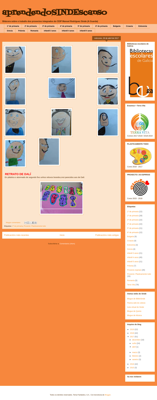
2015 (132, 368)
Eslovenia (142, 26)
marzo (135, 352)
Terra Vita (131, 285)
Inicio (62, 235)
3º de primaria (48, 26)
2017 (132, 337)
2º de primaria (31, 26)
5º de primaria (84, 26)
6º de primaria (101, 26)
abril (134, 347)
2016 (132, 364)
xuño (134, 343)
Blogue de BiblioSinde (136, 299)
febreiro (135, 356)
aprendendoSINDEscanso (54, 13)
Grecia (10, 31)
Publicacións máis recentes (16, 235)
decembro (136, 340)
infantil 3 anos (50, 31)
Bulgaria (116, 26)
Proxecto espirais (134, 270)
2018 (132, 333)
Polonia (21, 31)
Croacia (129, 26)
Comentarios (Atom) (67, 244)
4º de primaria (66, 26)
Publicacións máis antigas (107, 235)
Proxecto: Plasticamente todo (35, 226)
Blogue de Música (134, 315)
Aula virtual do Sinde (135, 307)
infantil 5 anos (86, 31)
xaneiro (135, 359)
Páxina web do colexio (136, 303)
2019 (132, 329)
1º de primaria (13, 26)
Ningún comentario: (13, 222)
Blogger (108, 395)
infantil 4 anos (68, 31)
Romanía (34, 31)
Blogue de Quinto (134, 311)
